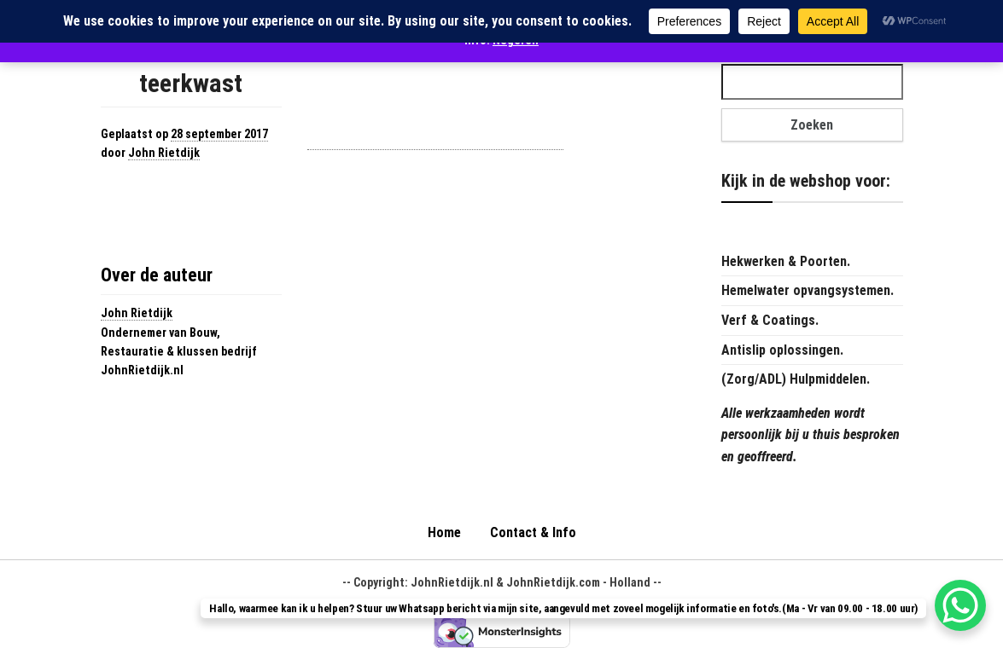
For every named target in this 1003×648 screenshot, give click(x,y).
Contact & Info (533, 532)
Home (444, 532)
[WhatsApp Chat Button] (960, 605)
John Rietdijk (164, 152)
